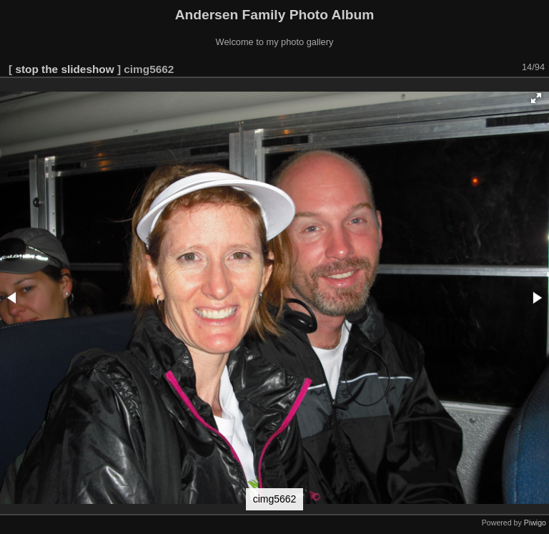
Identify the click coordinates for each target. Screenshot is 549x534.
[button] (536, 98)
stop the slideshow (64, 69)
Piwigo (535, 522)
